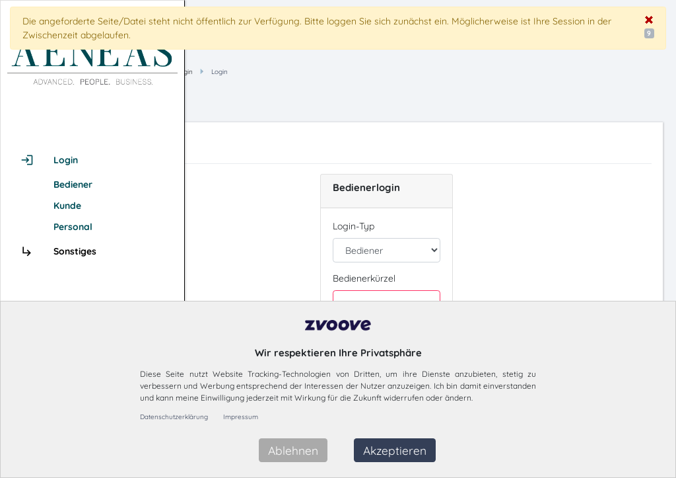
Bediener (72, 184)
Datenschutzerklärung (174, 417)
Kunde (67, 206)
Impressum (240, 417)
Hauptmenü (284, 71)
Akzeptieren (394, 450)
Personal (72, 227)
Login (364, 71)
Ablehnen (293, 450)
